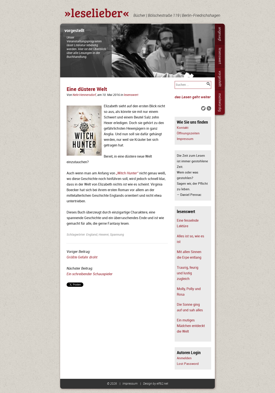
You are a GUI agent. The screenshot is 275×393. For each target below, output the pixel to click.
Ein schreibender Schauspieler (90, 274)
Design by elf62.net (155, 383)
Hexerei (104, 234)
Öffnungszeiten (188, 133)
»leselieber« (96, 12)
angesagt (220, 34)
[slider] (137, 50)
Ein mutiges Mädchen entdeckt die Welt (191, 325)
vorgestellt (220, 79)
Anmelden (184, 358)
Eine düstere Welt (87, 89)
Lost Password (188, 364)
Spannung (117, 234)
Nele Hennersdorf (84, 95)
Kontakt (182, 128)
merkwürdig (220, 102)
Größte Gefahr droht (82, 257)
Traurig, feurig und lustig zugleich (187, 273)
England (91, 234)
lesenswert (220, 56)
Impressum (185, 139)
